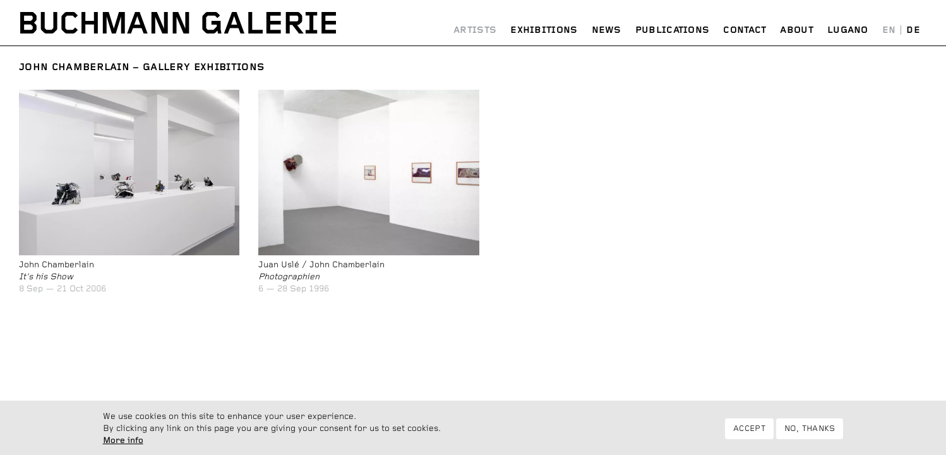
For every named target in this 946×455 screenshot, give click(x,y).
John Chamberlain (74, 67)
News (606, 30)
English (889, 31)
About (796, 30)
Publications (672, 30)
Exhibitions (543, 30)
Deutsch (913, 31)
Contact (744, 30)
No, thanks (809, 432)
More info (123, 444)
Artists (474, 30)
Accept (749, 432)
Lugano (847, 30)
